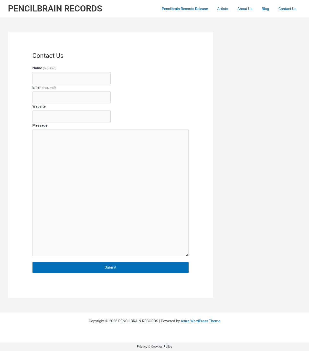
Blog (268, 9)
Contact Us (288, 9)
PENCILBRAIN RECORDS (55, 9)
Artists (229, 9)
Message (39, 125)
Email (44, 87)
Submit (110, 267)
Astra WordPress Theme (200, 321)
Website (39, 106)
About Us (250, 9)
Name (44, 68)
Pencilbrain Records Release (194, 9)
